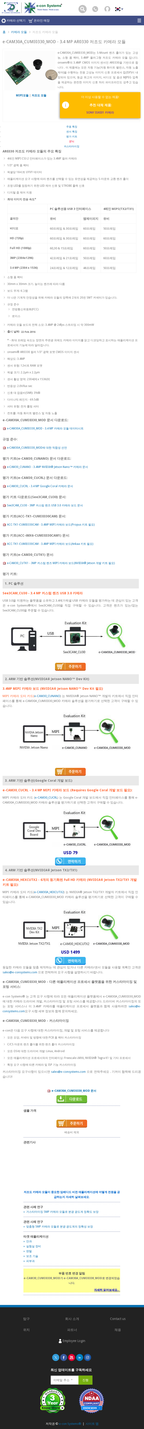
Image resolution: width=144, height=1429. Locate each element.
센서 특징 (71, 131)
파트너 (72, 1330)
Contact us (118, 1319)
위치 (26, 1330)
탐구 (26, 1319)
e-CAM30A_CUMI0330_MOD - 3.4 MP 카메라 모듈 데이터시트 (43, 429)
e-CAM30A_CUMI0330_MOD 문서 (71, 1091)
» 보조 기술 (30, 1256)
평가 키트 (71, 136)
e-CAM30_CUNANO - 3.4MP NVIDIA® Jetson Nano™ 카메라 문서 (45, 467)
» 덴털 (27, 1251)
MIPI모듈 (22, 95)
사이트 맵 (92, 1423)
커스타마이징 (71, 146)
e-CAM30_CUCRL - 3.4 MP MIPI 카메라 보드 (36, 790)
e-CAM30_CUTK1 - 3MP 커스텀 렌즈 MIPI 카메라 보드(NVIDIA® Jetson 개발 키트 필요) (59, 563)
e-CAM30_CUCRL (46, 797)
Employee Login (72, 1341)
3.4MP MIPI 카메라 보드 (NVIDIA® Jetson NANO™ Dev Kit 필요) (53, 688)
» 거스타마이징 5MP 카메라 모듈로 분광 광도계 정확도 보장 (61, 1211)
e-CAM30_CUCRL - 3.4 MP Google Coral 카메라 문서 (38, 486)
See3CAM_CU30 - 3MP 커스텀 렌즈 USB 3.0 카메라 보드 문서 (43, 506)
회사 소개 (72, 1319)
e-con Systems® (70, 1423)
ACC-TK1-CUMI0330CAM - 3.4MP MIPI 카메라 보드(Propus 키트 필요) (49, 525)
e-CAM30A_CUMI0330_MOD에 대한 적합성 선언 (35, 448)
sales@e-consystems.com (20, 972)
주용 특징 (71, 126)
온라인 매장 (39, 21)
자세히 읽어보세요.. (107, 1290)
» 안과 (27, 1241)
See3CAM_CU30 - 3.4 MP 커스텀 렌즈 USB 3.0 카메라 (43, 593)
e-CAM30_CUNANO (47, 696)
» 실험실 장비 (32, 1246)
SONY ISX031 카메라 (100, 112)
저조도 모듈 (39, 95)
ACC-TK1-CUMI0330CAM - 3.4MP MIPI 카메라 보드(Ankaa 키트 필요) (48, 544)
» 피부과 (29, 1261)
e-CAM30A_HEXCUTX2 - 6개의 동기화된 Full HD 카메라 (44, 880)
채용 (117, 1330)
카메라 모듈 (19, 32)
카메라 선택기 (13, 21)
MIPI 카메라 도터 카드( (18, 696)
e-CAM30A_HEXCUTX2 (49, 892)
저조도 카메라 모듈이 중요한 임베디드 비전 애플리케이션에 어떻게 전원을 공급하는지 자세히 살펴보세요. (72, 1194)
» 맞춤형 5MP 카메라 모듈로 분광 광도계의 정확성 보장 (58, 1226)
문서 (71, 141)
